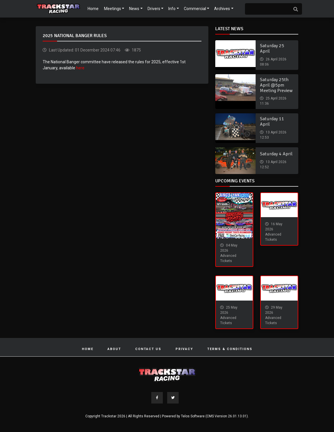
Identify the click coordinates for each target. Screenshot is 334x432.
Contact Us (148, 349)
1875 (136, 50)
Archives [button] (222, 8)
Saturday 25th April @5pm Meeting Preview (276, 85)
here (80, 68)
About (114, 349)
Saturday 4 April (276, 154)
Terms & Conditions (229, 349)
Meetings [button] (112, 8)
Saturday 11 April (272, 121)
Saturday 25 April (272, 48)
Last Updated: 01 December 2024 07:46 (84, 50)
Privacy (184, 349)
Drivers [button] (154, 8)
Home (93, 8)
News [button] (134, 8)
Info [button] (172, 8)
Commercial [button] (195, 8)
